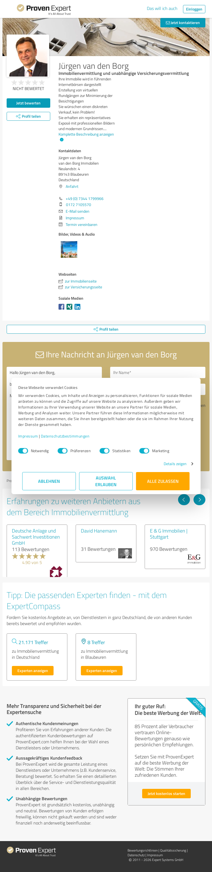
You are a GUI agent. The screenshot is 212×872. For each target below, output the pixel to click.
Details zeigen (171, 463)
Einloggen (194, 9)
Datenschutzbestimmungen (69, 436)
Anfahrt (72, 186)
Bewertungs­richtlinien (143, 850)
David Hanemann (99, 530)
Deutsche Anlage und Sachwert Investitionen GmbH (36, 536)
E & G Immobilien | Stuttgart (168, 533)
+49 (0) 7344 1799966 (85, 198)
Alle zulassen (163, 481)
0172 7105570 (78, 204)
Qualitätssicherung (173, 850)
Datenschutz (136, 855)
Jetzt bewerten (28, 103)
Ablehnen (49, 481)
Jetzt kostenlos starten (166, 793)
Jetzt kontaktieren (183, 22)
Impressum (32, 436)
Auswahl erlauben (106, 481)
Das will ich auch (162, 8)
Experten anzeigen (32, 670)
